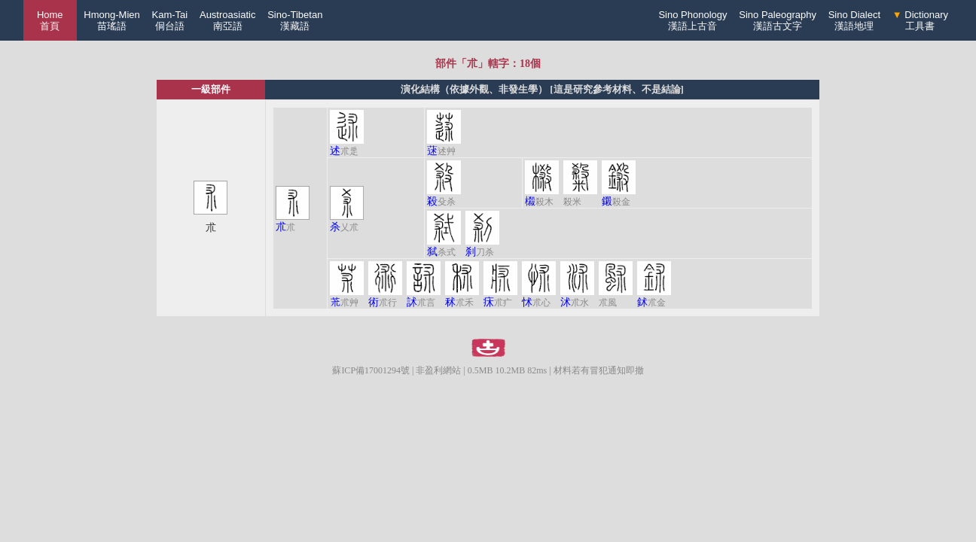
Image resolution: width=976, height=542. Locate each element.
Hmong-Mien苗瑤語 (111, 20)
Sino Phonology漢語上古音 (692, 20)
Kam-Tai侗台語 (170, 20)
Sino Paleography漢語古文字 (777, 20)
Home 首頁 (50, 20)
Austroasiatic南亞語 (227, 20)
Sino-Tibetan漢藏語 (294, 20)
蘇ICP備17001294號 (371, 370)
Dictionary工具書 (920, 20)
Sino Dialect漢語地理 (854, 20)
